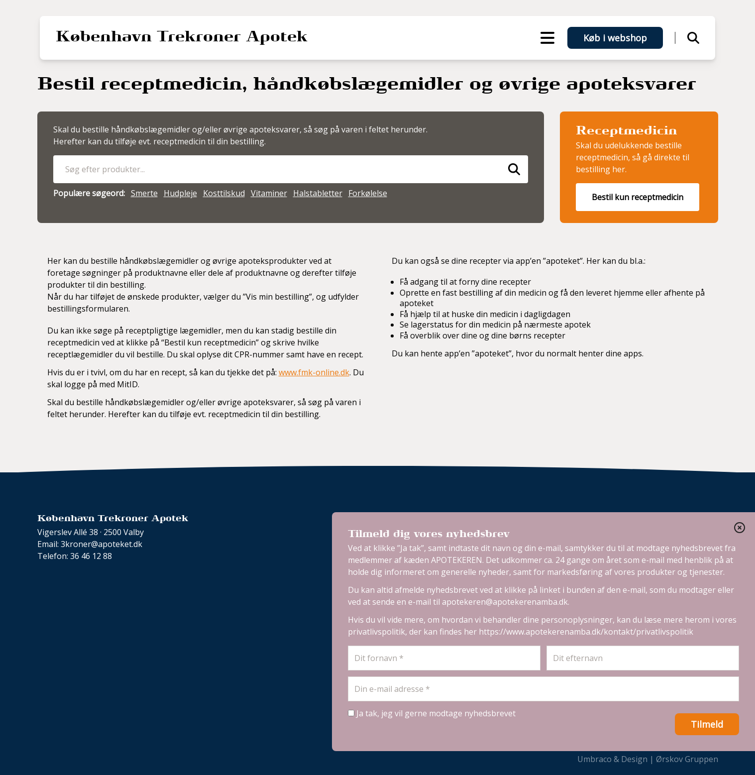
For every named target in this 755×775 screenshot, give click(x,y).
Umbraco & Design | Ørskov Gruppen (647, 759)
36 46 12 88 (91, 556)
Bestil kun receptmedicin (637, 197)
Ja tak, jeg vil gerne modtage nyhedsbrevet (432, 713)
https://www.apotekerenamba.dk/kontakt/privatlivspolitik (586, 631)
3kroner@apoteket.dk (101, 544)
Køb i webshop (615, 38)
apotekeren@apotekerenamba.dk (505, 601)
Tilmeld (707, 724)
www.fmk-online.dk (314, 372)
